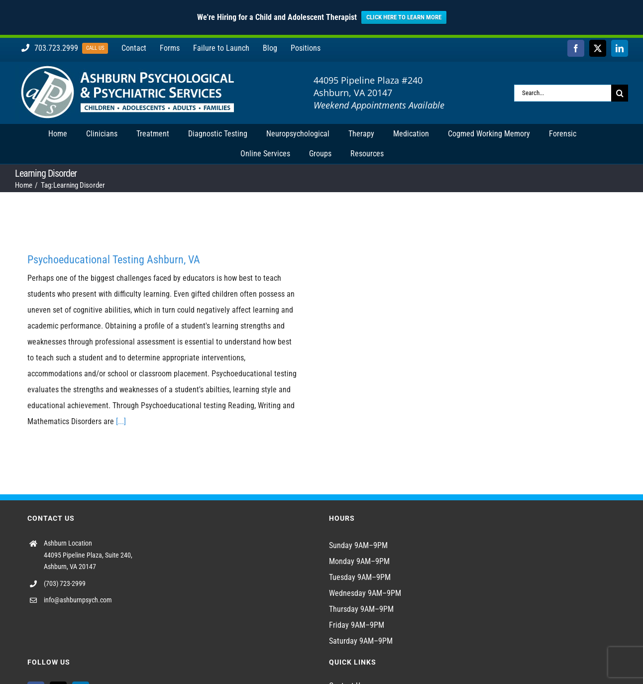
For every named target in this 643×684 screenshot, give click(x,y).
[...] (121, 421)
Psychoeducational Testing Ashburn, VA (113, 259)
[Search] (619, 93)
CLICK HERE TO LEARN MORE (403, 17)
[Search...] (562, 93)
